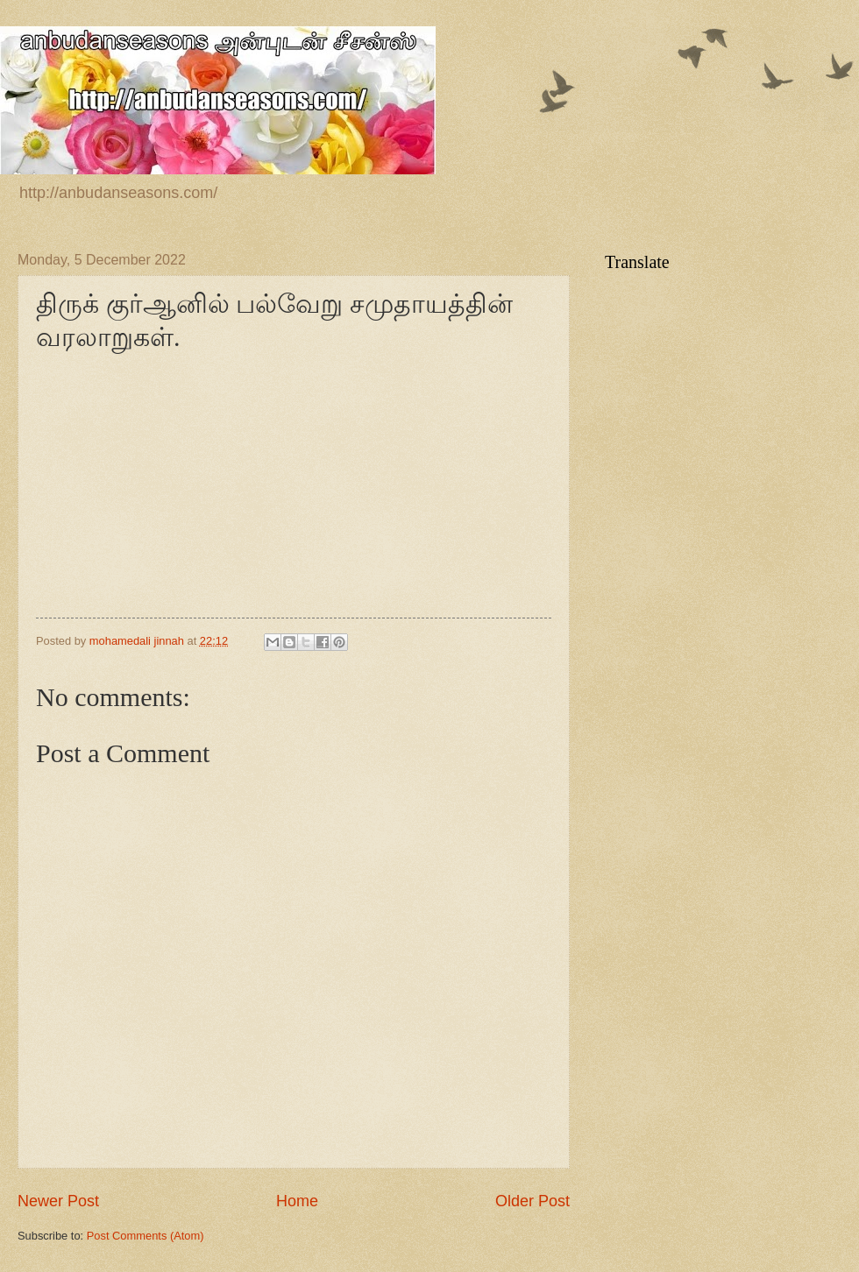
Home (297, 1201)
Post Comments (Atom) (145, 1235)
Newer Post (58, 1201)
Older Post (532, 1201)
